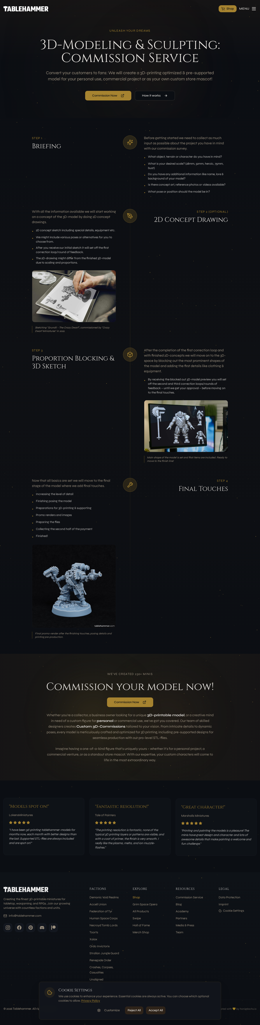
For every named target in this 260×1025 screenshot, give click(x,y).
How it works (155, 95)
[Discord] (42, 927)
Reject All (134, 1010)
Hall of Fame (141, 925)
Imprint (223, 904)
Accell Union (98, 904)
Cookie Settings (231, 911)
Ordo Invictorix (100, 946)
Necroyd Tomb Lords (104, 925)
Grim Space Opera (145, 904)
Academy (182, 911)
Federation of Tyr (101, 911)
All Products (141, 911)
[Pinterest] (30, 927)
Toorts (94, 932)
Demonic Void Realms (104, 897)
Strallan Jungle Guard (104, 953)
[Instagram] (8, 927)
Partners (181, 918)
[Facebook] (19, 927)
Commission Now (108, 95)
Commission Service (189, 897)
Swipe (137, 918)
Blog (179, 904)
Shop (136, 897)
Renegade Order (100, 960)
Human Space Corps (104, 918)
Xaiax (93, 939)
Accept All (156, 1010)
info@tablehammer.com (25, 916)
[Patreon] (53, 927)
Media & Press (185, 925)
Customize (108, 1010)
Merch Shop (141, 932)
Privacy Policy (90, 1001)
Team (179, 932)
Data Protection (229, 897)
